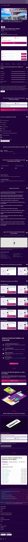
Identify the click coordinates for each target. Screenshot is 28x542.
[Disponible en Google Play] (3, 534)
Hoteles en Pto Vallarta (9, 503)
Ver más (25, 284)
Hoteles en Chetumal (5, 481)
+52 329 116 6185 (4, 33)
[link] (11, 292)
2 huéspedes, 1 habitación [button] (6, 40)
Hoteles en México (17, 502)
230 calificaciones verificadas (12, 34)
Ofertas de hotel (3, 502)
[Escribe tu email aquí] (14, 441)
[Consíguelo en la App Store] (9, 534)
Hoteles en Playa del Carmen (6, 471)
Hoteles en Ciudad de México (6, 470)
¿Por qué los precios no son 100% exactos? (14, 498)
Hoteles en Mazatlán (5, 482)
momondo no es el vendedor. (14, 495)
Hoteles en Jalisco (23, 502)
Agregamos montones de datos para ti (14, 496)
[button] (2, 5)
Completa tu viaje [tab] (5, 464)
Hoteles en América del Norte (10, 502)
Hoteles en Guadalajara (5, 474)
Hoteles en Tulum (4, 478)
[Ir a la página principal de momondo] (6, 5)
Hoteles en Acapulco (5, 477)
